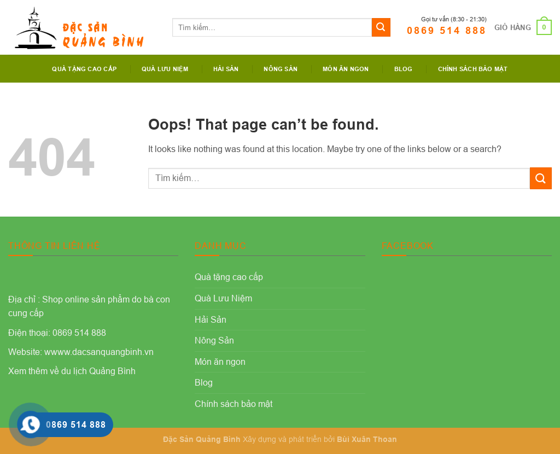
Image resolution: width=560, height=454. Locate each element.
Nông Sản (281, 69)
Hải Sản (226, 69)
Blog (403, 69)
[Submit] (381, 27)
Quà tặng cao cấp (84, 69)
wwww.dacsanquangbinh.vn (99, 352)
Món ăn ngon (346, 69)
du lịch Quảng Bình (98, 371)
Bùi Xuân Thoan (367, 439)
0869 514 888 (447, 30)
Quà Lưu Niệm (165, 69)
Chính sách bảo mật (473, 69)
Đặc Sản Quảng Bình (202, 439)
